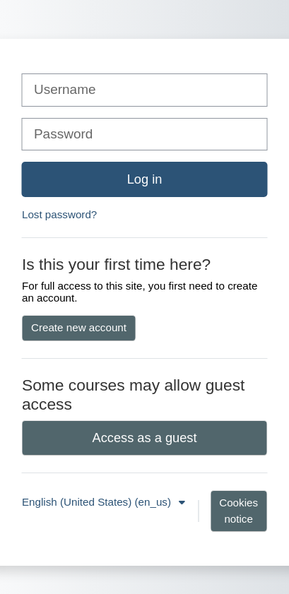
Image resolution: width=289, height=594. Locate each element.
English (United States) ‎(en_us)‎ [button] (98, 502)
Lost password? (59, 214)
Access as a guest (145, 437)
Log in (145, 179)
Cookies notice (238, 511)
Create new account (78, 327)
